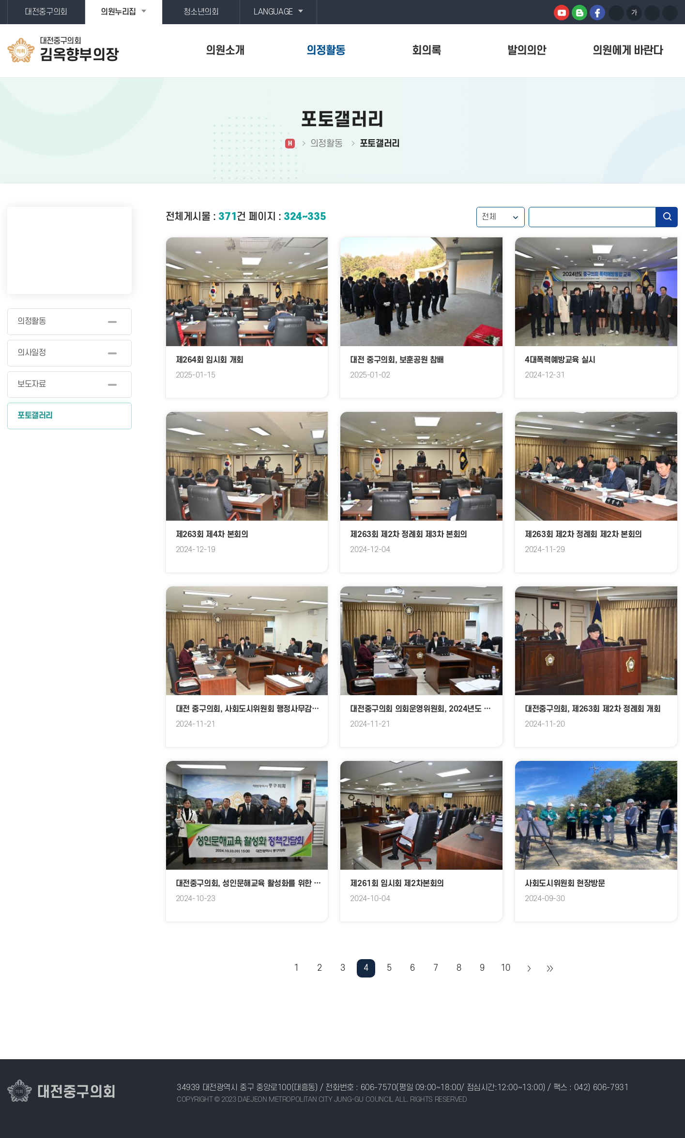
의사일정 (31, 353)
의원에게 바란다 (628, 50)
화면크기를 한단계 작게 (652, 13)
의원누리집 (118, 12)
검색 (667, 217)
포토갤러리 (35, 415)
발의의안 (526, 50)
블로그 (579, 12)
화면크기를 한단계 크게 (616, 13)
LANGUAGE (273, 12)
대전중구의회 (46, 12)
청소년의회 (201, 12)
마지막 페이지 (549, 968)
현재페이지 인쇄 (670, 13)
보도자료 (31, 384)
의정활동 (325, 50)
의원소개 (225, 50)
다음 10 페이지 (528, 968)
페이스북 (597, 12)
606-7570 (378, 1087)
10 (505, 968)
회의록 (426, 50)
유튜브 (561, 12)
